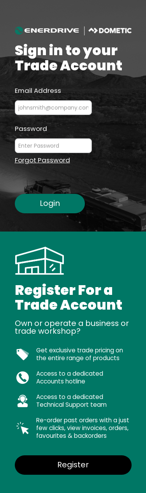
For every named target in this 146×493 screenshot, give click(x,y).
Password (31, 128)
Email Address (38, 90)
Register (73, 464)
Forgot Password (42, 160)
